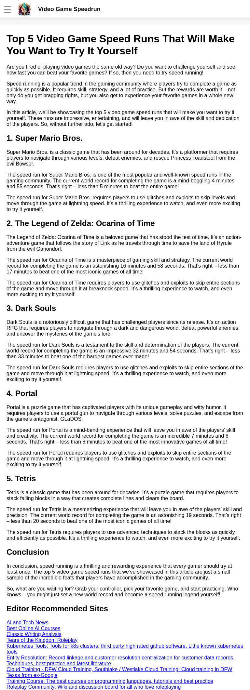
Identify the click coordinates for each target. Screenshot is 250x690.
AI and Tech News (28, 622)
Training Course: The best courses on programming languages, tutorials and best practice (110, 681)
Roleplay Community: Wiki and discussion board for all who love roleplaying (94, 687)
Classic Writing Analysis (34, 634)
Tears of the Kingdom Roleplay (42, 640)
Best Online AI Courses (33, 628)
